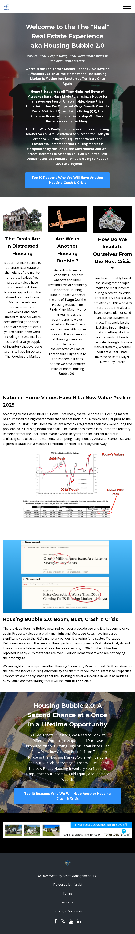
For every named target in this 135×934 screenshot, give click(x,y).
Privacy (67, 902)
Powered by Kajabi (67, 884)
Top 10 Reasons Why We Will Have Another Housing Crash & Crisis (67, 180)
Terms (67, 893)
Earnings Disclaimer (67, 911)
